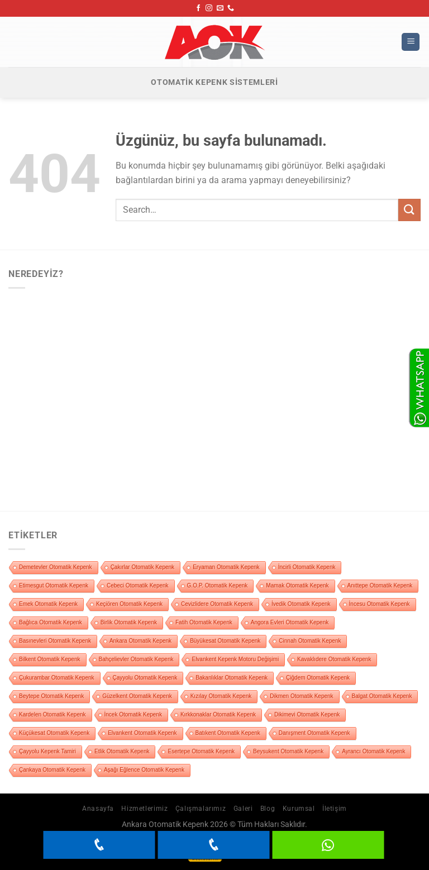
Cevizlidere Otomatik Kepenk (217, 604)
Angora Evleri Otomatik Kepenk (290, 622)
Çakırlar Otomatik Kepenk (143, 567)
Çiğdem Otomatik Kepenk (318, 678)
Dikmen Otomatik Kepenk (301, 696)
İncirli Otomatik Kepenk (307, 567)
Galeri (243, 808)
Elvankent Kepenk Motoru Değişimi (235, 659)
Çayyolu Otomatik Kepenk (145, 678)
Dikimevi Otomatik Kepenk (307, 714)
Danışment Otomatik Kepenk (314, 733)
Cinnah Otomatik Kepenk (310, 641)
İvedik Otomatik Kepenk (301, 604)
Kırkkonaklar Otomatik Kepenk (218, 714)
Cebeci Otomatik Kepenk (138, 585)
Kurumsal (299, 808)
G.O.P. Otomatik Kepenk (217, 585)
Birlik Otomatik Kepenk (129, 622)
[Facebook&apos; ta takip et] (198, 8)
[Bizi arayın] (230, 8)
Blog (267, 808)
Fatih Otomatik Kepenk (203, 622)
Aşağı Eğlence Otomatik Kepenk (144, 770)
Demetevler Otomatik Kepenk (55, 567)
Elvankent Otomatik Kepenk (142, 733)
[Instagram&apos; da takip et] (209, 8)
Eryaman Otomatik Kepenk (226, 567)
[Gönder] (409, 210)
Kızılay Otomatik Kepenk (221, 696)
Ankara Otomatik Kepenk (140, 641)
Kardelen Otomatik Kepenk (52, 714)
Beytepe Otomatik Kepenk (51, 696)
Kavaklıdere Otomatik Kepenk (334, 659)
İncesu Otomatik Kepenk (379, 604)
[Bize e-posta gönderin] (220, 8)
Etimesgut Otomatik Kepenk (53, 585)
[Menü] (411, 42)
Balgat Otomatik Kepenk (382, 696)
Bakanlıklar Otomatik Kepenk (232, 678)
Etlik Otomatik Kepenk (121, 751)
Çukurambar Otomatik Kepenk (56, 678)
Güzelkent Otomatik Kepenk (137, 696)
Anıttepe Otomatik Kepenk (380, 585)
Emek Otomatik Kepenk (48, 604)
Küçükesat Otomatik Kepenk (54, 733)
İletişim (334, 808)
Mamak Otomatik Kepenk (297, 585)
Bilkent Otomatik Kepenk (49, 659)
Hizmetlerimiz (144, 808)
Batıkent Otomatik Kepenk (228, 733)
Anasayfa (98, 808)
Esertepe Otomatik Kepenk (201, 751)
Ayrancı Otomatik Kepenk (373, 751)
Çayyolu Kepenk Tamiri (47, 751)
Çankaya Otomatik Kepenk (52, 770)
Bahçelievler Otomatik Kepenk (136, 659)
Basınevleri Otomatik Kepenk (55, 641)
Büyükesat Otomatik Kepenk (225, 641)
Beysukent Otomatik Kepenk (288, 751)
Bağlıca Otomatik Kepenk (50, 622)
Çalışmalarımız (200, 808)
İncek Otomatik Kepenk (133, 714)
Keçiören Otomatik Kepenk (129, 604)
